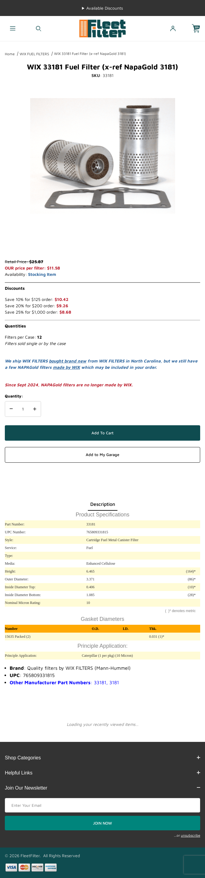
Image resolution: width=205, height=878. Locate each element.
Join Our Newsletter (102, 787)
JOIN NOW (102, 823)
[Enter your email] (102, 805)
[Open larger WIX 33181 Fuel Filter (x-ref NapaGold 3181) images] (102, 155)
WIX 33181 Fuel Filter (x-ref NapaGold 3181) (90, 53)
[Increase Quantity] (35, 409)
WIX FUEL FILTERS (34, 54)
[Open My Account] (173, 28)
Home (10, 54)
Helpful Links (102, 772)
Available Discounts (104, 8)
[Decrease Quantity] (11, 409)
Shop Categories (102, 757)
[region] (102, 244)
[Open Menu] (13, 28)
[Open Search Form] (38, 28)
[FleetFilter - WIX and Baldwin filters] (102, 27)
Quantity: (14, 396)
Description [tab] (102, 504)
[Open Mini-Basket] (198, 28)
